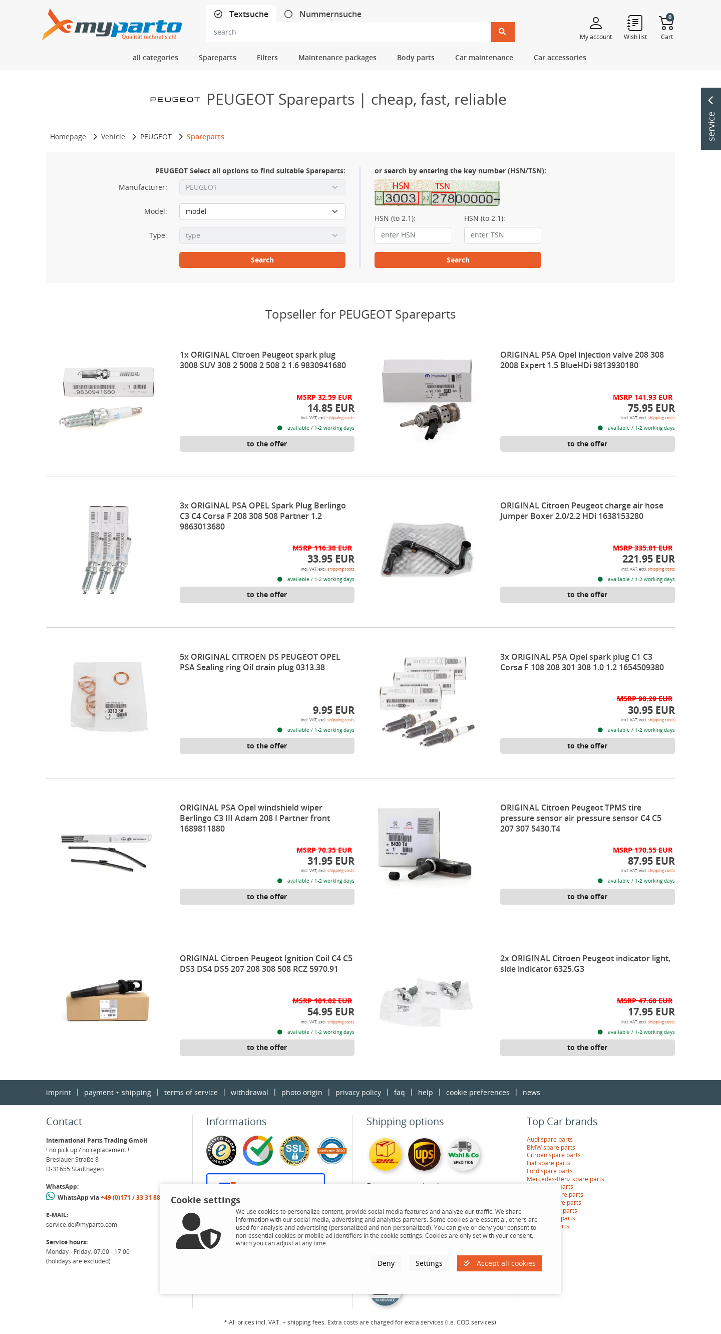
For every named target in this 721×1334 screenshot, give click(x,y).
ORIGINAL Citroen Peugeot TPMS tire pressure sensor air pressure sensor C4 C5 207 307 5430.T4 (580, 818)
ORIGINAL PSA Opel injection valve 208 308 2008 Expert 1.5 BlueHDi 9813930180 (582, 360)
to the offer (267, 443)
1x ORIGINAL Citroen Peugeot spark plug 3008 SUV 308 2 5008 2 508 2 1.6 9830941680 (263, 360)
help (425, 1092)
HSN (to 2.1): (395, 218)
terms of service (191, 1092)
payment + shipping (117, 1092)
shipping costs (340, 417)
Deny (386, 1263)
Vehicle (113, 136)
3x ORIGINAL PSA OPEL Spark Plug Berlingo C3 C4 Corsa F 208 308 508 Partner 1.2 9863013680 (263, 516)
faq (399, 1092)
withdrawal (249, 1092)
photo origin (301, 1092)
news (531, 1092)
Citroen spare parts (554, 1155)
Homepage (68, 136)
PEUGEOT (156, 136)
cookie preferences (478, 1092)
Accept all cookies (500, 1263)
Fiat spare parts (548, 1163)
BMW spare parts (551, 1147)
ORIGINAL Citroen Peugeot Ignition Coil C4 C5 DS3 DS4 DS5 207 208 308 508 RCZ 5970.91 (266, 963)
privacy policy (358, 1092)
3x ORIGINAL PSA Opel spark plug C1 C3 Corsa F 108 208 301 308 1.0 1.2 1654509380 (582, 662)
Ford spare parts (550, 1171)
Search (262, 259)
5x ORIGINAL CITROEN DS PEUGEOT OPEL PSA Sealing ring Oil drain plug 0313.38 (260, 662)
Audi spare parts (550, 1139)
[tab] (241, 14)
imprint (58, 1092)
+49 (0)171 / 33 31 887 (132, 1197)
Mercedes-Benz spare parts (565, 1179)
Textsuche (247, 14)
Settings (429, 1263)
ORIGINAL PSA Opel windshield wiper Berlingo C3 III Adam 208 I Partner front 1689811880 (255, 818)
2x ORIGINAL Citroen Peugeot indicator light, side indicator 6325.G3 (585, 963)
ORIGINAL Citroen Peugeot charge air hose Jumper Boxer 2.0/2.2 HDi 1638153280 (581, 510)
